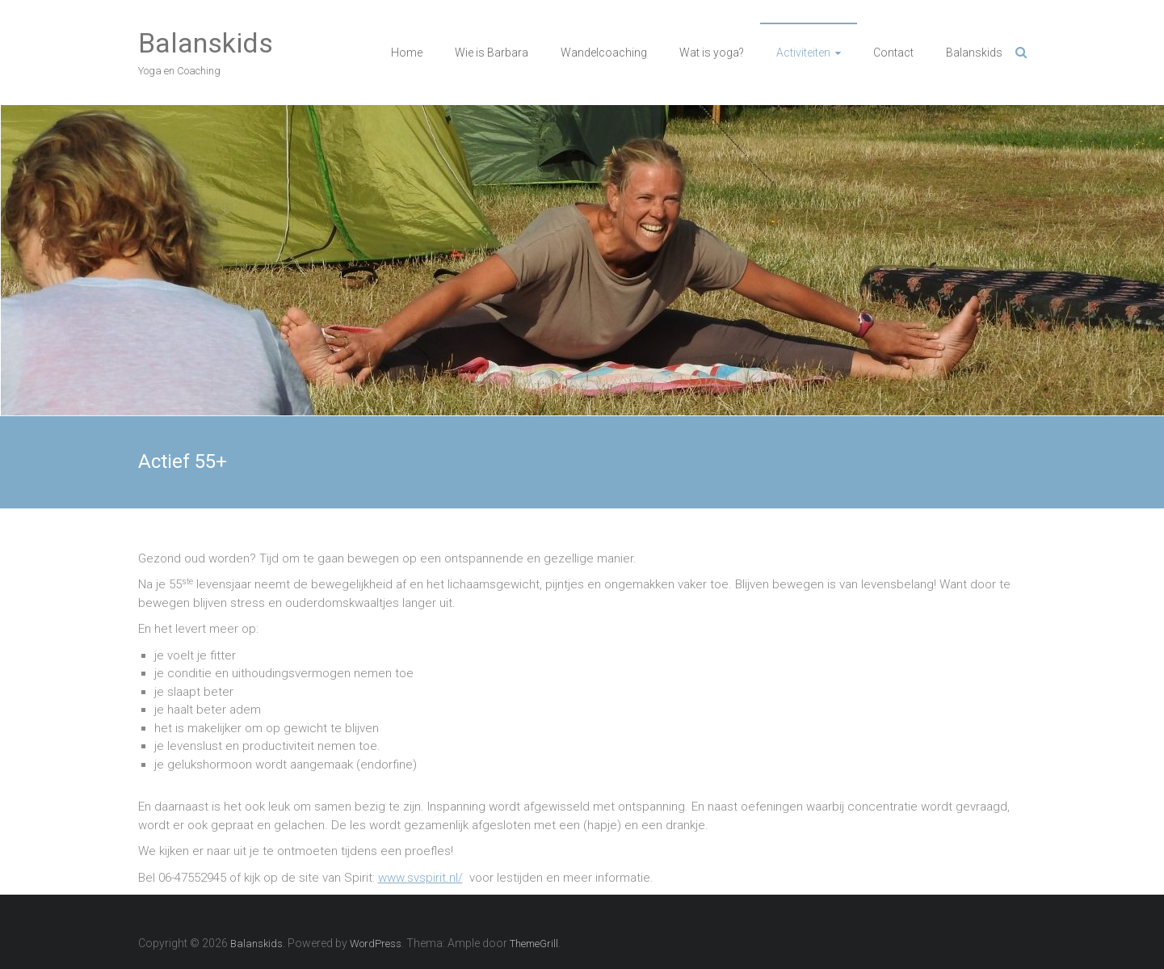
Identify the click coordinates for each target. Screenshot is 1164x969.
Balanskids (205, 43)
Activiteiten (803, 52)
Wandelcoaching (604, 52)
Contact (893, 52)
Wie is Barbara (491, 52)
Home (406, 52)
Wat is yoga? (711, 52)
